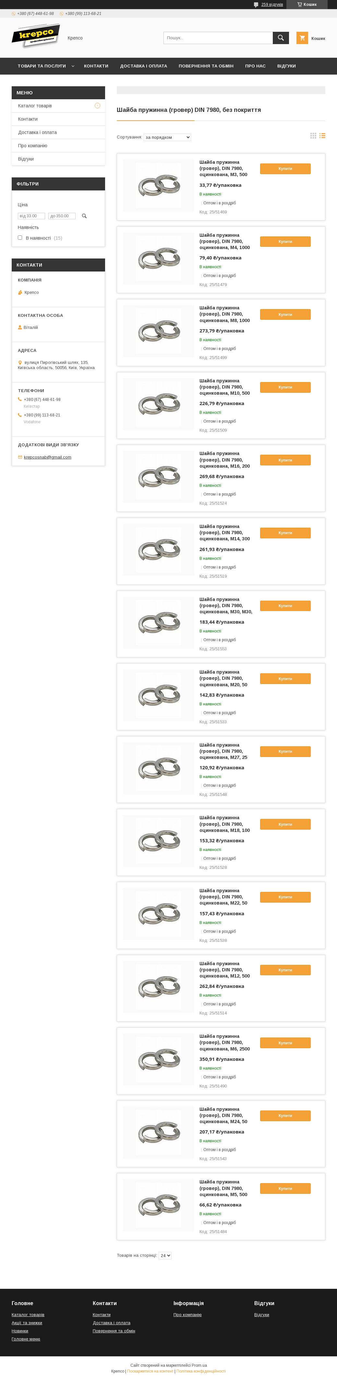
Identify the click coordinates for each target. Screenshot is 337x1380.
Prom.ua (199, 1365)
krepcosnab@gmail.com (47, 457)
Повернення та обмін (206, 66)
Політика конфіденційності (201, 1371)
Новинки (20, 1330)
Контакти (96, 66)
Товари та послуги (42, 66)
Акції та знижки (27, 1322)
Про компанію (32, 145)
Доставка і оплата (143, 66)
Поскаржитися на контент (150, 1371)
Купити (285, 168)
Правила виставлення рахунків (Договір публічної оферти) (93, 82)
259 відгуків (272, 4)
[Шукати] (281, 38)
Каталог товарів (35, 105)
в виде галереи (313, 137)
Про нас (255, 66)
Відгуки (286, 66)
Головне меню (26, 1339)
